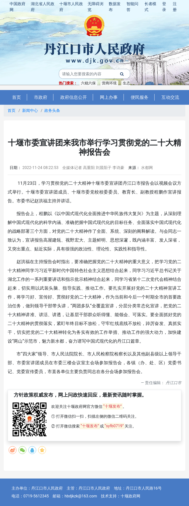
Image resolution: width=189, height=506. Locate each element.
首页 (16, 97)
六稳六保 (88, 83)
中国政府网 (17, 6)
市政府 (40, 97)
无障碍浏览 (95, 6)
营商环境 (109, 83)
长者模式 (150, 6)
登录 (164, 6)
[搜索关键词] (86, 73)
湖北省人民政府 (42, 6)
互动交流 (170, 97)
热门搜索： (68, 83)
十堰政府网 (130, 496)
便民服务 (139, 97)
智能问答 (132, 6)
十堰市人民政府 (71, 6)
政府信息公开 (73, 97)
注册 (175, 6)
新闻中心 (30, 110)
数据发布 (115, 6)
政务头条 (52, 110)
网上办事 (109, 97)
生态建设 (130, 83)
